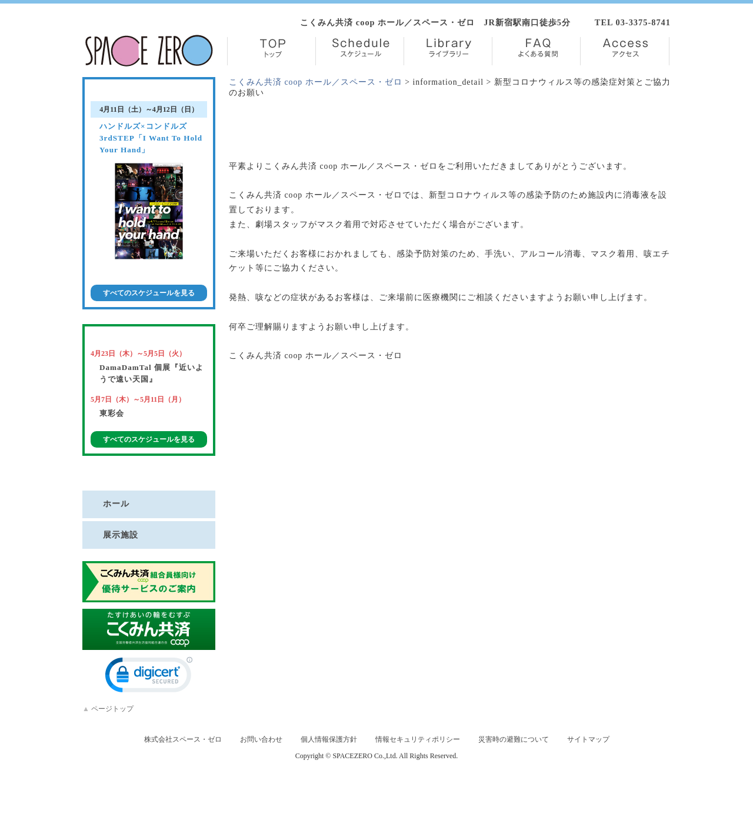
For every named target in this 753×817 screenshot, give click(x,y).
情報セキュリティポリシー (417, 739)
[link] (149, 677)
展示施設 (120, 534)
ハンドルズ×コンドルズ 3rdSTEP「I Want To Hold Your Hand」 (150, 138)
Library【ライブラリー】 (448, 51)
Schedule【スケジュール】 (359, 51)
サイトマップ (588, 739)
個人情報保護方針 (329, 739)
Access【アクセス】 (624, 51)
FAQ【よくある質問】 (536, 51)
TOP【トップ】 (271, 51)
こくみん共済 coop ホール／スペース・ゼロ (315, 82)
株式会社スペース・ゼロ (183, 739)
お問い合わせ (261, 739)
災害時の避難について (513, 739)
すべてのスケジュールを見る (149, 293)
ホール (116, 503)
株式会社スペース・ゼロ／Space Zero (149, 50)
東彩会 (111, 413)
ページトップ (108, 709)
